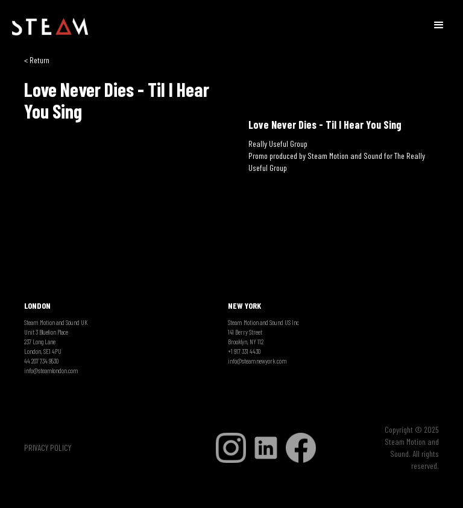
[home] (50, 27)
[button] (439, 24)
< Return (36, 60)
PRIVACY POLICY (47, 447)
